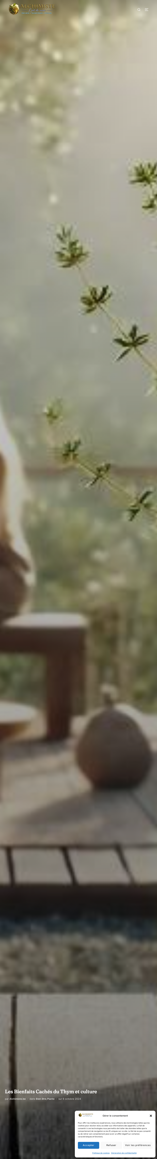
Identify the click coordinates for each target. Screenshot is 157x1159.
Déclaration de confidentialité (124, 1153)
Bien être (41, 1098)
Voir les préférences (138, 1145)
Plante (50, 1098)
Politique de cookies (101, 1153)
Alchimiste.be (18, 1098)
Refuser (111, 1145)
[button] (150, 1115)
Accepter (88, 1145)
